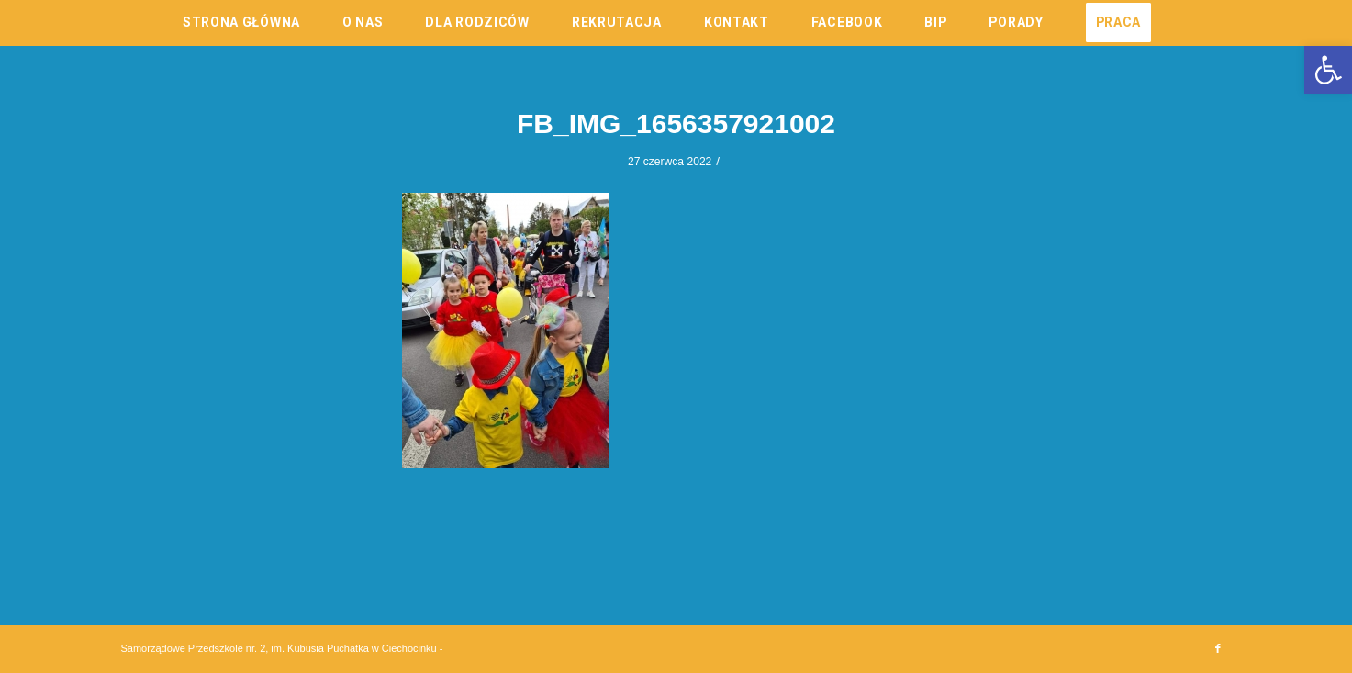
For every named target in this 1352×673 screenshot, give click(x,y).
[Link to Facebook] (1218, 648)
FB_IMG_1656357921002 (676, 123)
